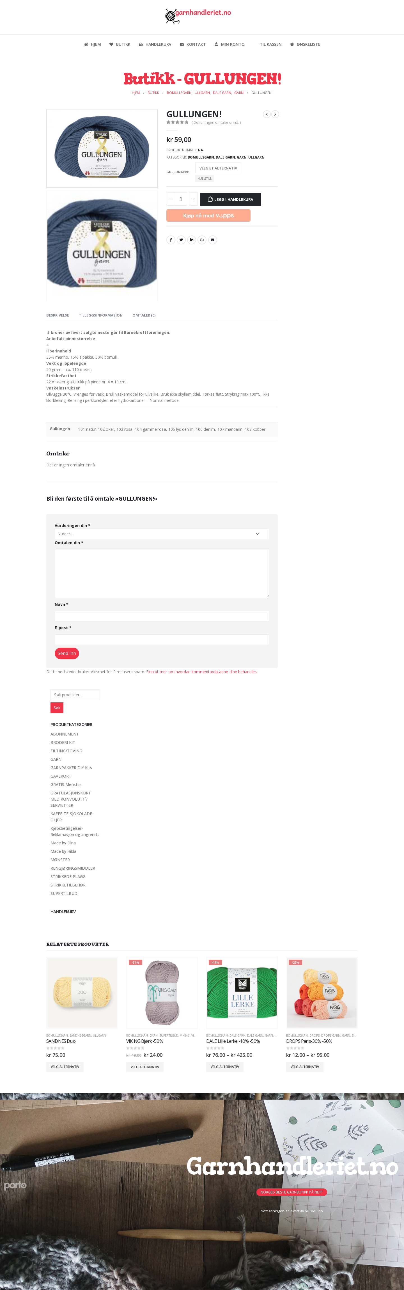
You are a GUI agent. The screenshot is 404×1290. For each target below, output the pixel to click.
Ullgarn (256, 157)
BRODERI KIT (62, 742)
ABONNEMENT (64, 734)
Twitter (181, 239)
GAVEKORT (60, 776)
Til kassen (267, 44)
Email (212, 239)
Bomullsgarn (201, 157)
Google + (202, 239)
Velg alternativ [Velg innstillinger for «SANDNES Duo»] (65, 1066)
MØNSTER (60, 859)
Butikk (119, 44)
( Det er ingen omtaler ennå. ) (216, 122)
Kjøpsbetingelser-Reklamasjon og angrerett (74, 831)
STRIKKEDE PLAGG (68, 876)
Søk (57, 707)
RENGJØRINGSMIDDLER (72, 868)
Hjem (92, 44)
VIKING (185, 1035)
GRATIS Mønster (65, 784)
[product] (82, 993)
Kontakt (192, 44)
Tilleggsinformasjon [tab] (101, 315)
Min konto (229, 44)
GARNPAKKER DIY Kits (71, 767)
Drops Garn (330, 1035)
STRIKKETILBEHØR (68, 885)
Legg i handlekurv (233, 199)
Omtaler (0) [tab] (143, 315)
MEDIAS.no (314, 1211)
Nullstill (205, 178)
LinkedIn (191, 239)
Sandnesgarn (80, 1035)
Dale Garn (225, 157)
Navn (61, 604)
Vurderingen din (72, 525)
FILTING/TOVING (66, 750)
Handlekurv (154, 44)
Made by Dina (63, 843)
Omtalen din (69, 542)
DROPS (314, 1035)
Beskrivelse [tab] (57, 315)
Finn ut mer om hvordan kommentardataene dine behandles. (202, 671)
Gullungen (177, 171)
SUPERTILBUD (63, 893)
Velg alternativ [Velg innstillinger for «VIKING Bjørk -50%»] (145, 1067)
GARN (242, 157)
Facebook (170, 239)
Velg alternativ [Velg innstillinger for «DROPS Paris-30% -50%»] (305, 1066)
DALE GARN (237, 1035)
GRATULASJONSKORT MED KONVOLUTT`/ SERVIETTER (70, 799)
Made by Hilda (63, 851)
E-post (63, 627)
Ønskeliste (305, 44)
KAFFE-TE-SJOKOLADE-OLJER (71, 816)
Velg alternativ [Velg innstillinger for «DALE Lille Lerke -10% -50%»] (225, 1066)
